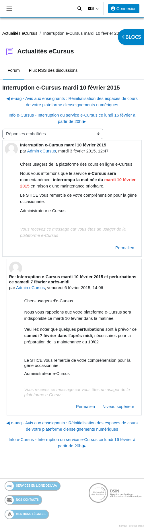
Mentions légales (25, 514)
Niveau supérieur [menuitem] (118, 406)
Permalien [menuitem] (124, 247)
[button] (93, 8)
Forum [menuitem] (13, 70)
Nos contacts (22, 500)
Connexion (124, 8)
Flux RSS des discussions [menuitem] (53, 70)
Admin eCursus (41, 151)
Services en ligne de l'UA (31, 486)
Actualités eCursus (19, 33)
